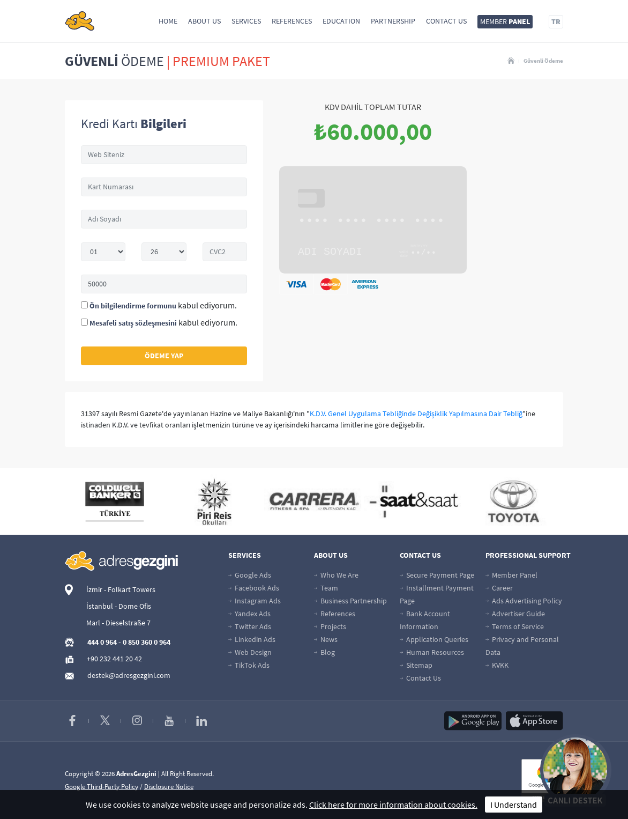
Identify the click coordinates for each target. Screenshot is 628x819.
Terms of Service (514, 626)
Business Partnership (350, 601)
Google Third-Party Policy (101, 786)
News (326, 639)
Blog (324, 652)
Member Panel (511, 575)
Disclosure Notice (168, 786)
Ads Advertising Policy (523, 601)
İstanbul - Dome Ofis (118, 606)
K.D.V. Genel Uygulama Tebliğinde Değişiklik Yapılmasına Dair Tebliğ (416, 413)
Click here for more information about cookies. (393, 804)
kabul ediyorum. (159, 305)
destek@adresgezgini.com (128, 675)
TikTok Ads (249, 665)
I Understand (513, 804)
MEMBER (505, 21)
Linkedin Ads (251, 639)
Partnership (393, 21)
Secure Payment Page (437, 575)
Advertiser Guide (515, 613)
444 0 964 (102, 642)
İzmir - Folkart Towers (120, 589)
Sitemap (416, 665)
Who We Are (336, 575)
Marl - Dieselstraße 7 (118, 623)
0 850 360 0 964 (146, 642)
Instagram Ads (254, 601)
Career (499, 588)
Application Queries (434, 639)
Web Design (250, 652)
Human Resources (432, 652)
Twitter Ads (249, 626)
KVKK (497, 665)
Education (341, 21)
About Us (204, 21)
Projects (330, 626)
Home (168, 21)
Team (326, 588)
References (292, 21)
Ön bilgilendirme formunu (132, 306)
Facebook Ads (253, 588)
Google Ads (249, 575)
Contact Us (446, 21)
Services (246, 21)
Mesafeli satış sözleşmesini (133, 323)
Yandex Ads (249, 613)
